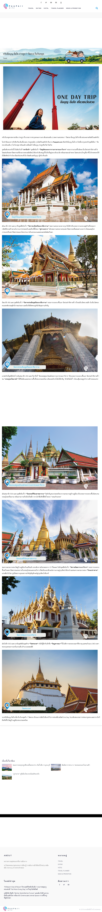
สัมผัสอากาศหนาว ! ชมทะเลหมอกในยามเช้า (76, 765)
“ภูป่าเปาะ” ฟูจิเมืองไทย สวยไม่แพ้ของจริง (26, 774)
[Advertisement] (51, 33)
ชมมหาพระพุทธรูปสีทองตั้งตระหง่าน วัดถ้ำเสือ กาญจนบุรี (31, 765)
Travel (5, 58)
